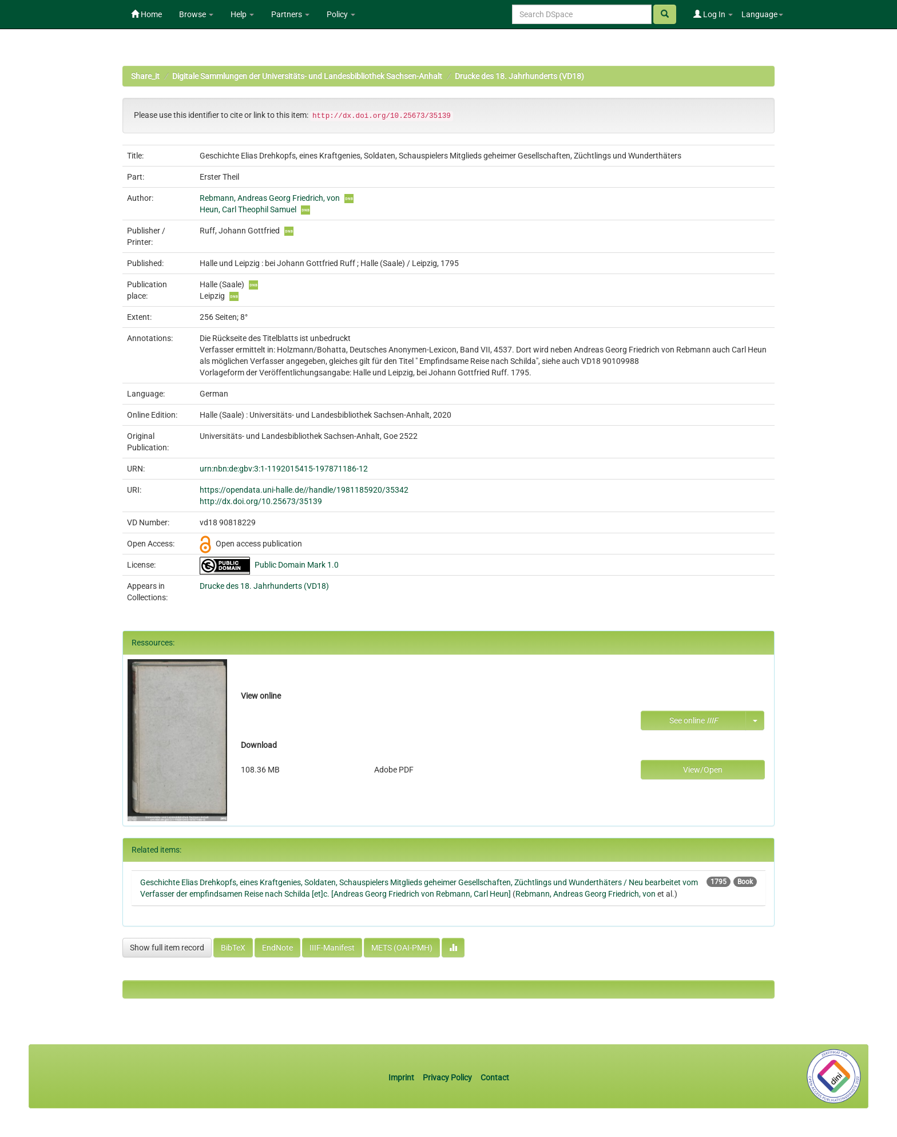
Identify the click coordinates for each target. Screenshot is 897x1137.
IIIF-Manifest (332, 947)
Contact (495, 1077)
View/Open (703, 769)
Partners (290, 14)
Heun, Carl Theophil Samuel (248, 209)
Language (762, 14)
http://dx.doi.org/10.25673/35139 (261, 501)
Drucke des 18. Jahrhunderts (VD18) (519, 76)
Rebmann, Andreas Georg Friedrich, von (270, 198)
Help (242, 14)
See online (693, 720)
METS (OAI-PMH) (401, 947)
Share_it (145, 76)
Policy (341, 14)
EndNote (277, 947)
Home (146, 14)
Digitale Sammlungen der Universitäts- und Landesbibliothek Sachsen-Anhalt (307, 76)
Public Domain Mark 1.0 (297, 564)
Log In (713, 14)
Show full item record (167, 947)
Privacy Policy (447, 1077)
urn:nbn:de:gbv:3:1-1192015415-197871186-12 (284, 468)
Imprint (402, 1077)
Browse (196, 14)
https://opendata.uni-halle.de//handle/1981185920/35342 (304, 489)
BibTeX (233, 947)
